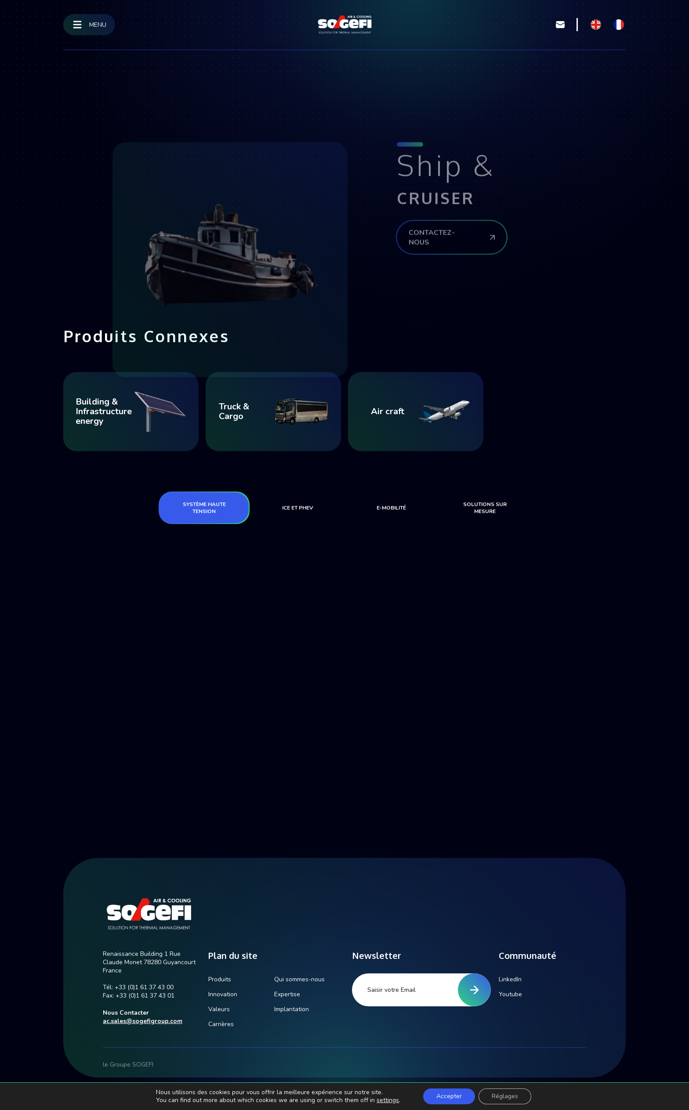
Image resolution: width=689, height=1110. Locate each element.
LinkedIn (510, 979)
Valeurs (219, 1009)
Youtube (510, 994)
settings (388, 1100)
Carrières (221, 1024)
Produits (219, 979)
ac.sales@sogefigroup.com (142, 1021)
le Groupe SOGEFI (128, 1064)
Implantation (291, 1009)
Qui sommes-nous (299, 979)
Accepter (449, 1096)
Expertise (287, 994)
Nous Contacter (126, 1013)
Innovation (222, 994)
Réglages (505, 1096)
